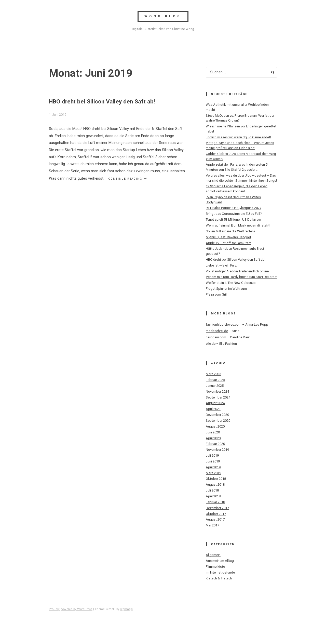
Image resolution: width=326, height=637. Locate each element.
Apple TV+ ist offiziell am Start (228, 243)
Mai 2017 (212, 525)
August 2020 (215, 426)
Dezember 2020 (217, 415)
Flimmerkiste (215, 566)
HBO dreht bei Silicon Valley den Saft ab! (102, 101)
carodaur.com (216, 337)
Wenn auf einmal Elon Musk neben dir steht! (238, 225)
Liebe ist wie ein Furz (221, 265)
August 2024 (215, 403)
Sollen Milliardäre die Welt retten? (230, 231)
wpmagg (126, 609)
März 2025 (213, 374)
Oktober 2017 (216, 514)
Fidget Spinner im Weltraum (226, 288)
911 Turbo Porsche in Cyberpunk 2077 (233, 208)
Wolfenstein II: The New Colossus (230, 283)
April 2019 (213, 467)
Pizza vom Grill (216, 294)
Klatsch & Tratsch (219, 578)
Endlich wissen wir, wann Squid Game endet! (238, 137)
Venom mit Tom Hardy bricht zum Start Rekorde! (241, 277)
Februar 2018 (215, 502)
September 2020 (218, 420)
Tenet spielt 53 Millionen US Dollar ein (233, 219)
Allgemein (213, 555)
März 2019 (213, 473)
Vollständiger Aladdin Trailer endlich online (237, 271)
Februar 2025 (215, 380)
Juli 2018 (212, 490)
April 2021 (213, 409)
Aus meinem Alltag (220, 561)
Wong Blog (163, 16)
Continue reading (128, 178)
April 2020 (213, 438)
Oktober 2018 (216, 479)
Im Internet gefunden (221, 572)
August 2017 (215, 519)
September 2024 (218, 397)
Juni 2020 (213, 432)
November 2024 (217, 391)
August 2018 (215, 484)
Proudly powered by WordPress (70, 609)
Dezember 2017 (217, 508)
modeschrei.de (217, 331)
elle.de (210, 344)
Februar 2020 (215, 444)
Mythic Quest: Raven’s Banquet (228, 237)
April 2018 (213, 496)
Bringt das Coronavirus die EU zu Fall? (234, 214)
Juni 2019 (213, 461)
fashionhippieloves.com (223, 324)
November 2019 (217, 450)
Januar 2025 (215, 386)
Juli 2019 (212, 455)
